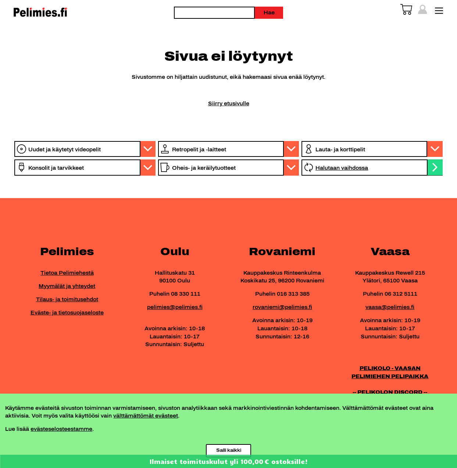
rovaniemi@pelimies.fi (282, 307)
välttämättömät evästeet (145, 416)
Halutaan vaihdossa (341, 168)
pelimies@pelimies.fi (175, 307)
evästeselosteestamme (61, 429)
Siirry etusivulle (228, 103)
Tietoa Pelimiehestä (67, 273)
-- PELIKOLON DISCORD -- (390, 392)
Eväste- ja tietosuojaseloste (67, 313)
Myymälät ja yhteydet (67, 286)
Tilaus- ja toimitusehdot (67, 299)
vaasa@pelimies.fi (389, 307)
